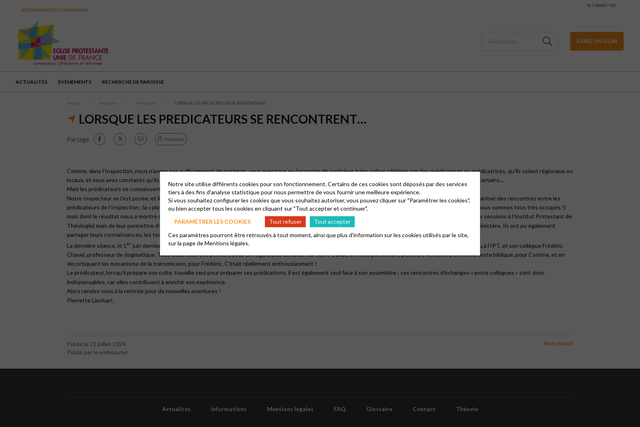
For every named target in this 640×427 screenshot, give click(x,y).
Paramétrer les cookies (212, 221)
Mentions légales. (226, 242)
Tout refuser (285, 221)
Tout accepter (332, 221)
